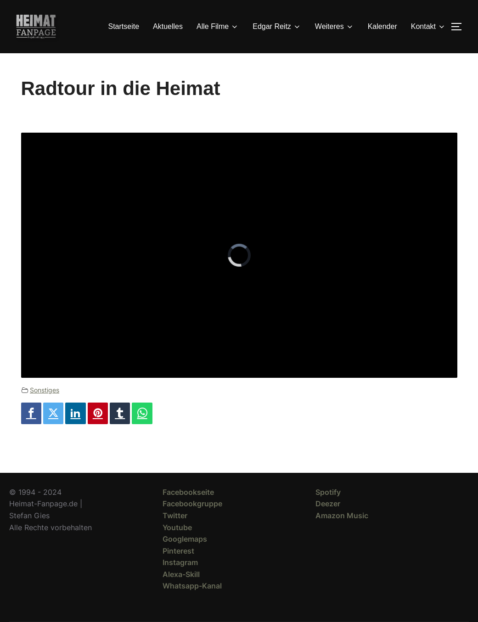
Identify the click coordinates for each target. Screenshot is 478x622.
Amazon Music (341, 515)
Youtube (177, 527)
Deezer (327, 503)
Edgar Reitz (277, 26)
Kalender (382, 26)
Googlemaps (185, 539)
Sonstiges (44, 390)
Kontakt (428, 26)
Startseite (124, 26)
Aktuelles (168, 26)
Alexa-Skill (181, 574)
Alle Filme (218, 26)
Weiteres (334, 26)
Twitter (175, 515)
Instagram (180, 562)
